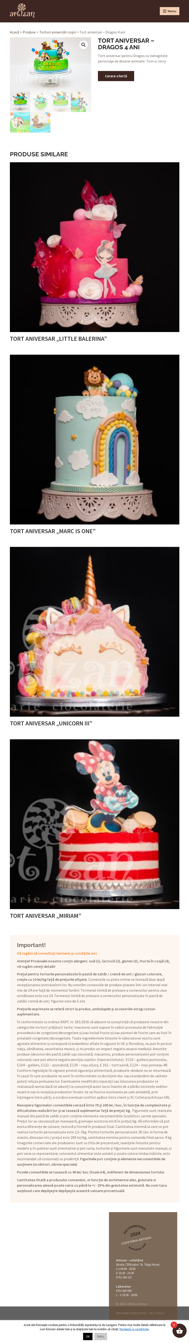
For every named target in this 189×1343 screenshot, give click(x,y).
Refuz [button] (100, 1337)
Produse (29, 32)
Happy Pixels (139, 1313)
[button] (83, 45)
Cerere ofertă (116, 76)
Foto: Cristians (157, 1313)
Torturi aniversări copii (57, 32)
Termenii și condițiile (134, 1329)
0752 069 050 (124, 1291)
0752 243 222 (124, 1277)
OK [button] (88, 1337)
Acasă (14, 32)
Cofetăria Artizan (136, 1241)
